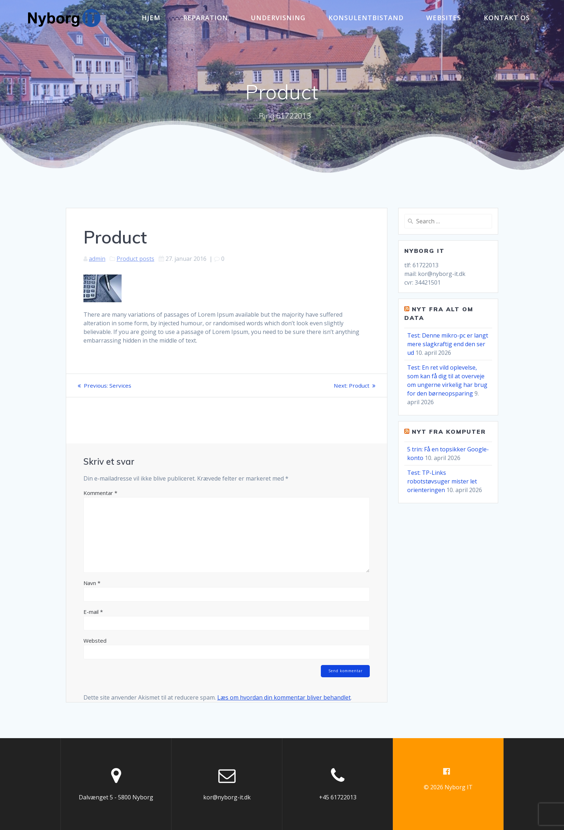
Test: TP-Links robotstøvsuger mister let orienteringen (442, 481)
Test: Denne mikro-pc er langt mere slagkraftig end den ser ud (447, 344)
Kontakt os (507, 17)
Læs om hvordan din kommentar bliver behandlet (284, 698)
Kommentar (100, 492)
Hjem (151, 17)
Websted (94, 640)
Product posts (135, 259)
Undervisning (278, 17)
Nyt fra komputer (449, 431)
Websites (443, 17)
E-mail (93, 611)
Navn (91, 582)
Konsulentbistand (366, 17)
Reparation (205, 17)
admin (97, 259)
